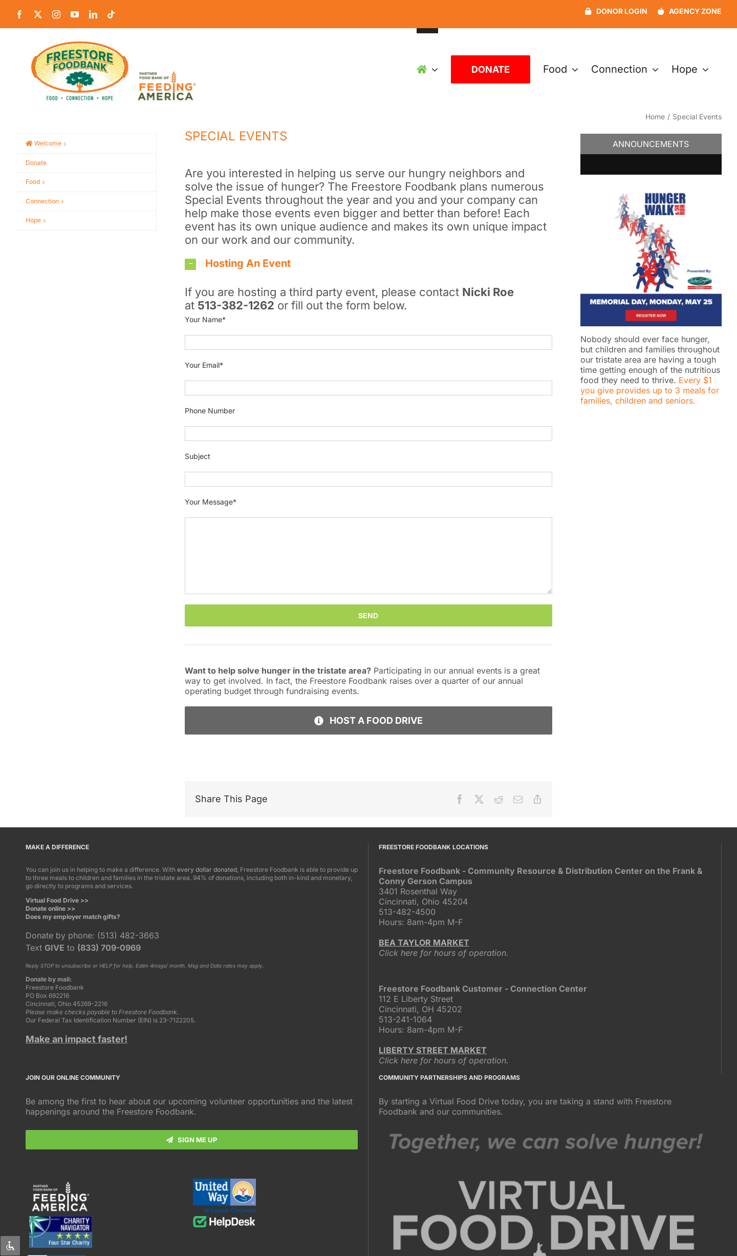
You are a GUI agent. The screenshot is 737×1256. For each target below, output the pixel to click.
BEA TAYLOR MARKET (424, 942)
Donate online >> (50, 908)
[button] (368, 263)
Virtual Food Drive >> (57, 900)
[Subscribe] (192, 1139)
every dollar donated (207, 869)
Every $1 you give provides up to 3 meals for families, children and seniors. (649, 390)
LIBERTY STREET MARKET (433, 1050)
